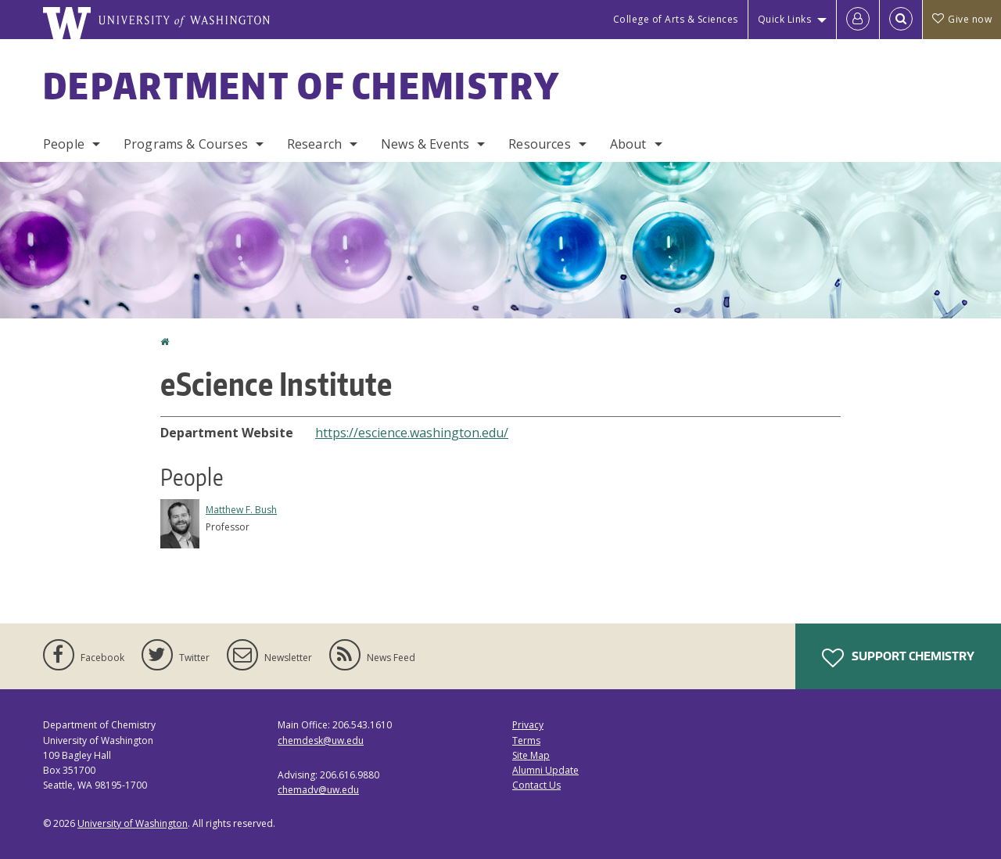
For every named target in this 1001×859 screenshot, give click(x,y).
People (63, 144)
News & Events (425, 144)
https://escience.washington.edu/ (411, 432)
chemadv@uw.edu (318, 789)
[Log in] (858, 19)
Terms (526, 740)
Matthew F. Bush (241, 509)
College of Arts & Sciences (675, 19)
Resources (539, 144)
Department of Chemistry (301, 85)
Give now (962, 19)
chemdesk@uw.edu (321, 740)
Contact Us (536, 785)
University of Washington (132, 823)
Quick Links (785, 19)
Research (314, 144)
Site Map (531, 755)
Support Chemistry (898, 658)
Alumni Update (545, 770)
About (628, 144)
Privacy (528, 724)
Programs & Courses (186, 144)
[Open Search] (901, 19)
